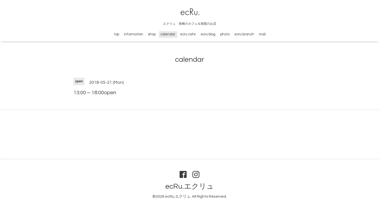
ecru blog (208, 34)
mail (262, 34)
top (116, 34)
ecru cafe (188, 34)
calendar (167, 34)
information (133, 34)
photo (225, 34)
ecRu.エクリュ (189, 186)
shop (152, 34)
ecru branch (244, 34)
